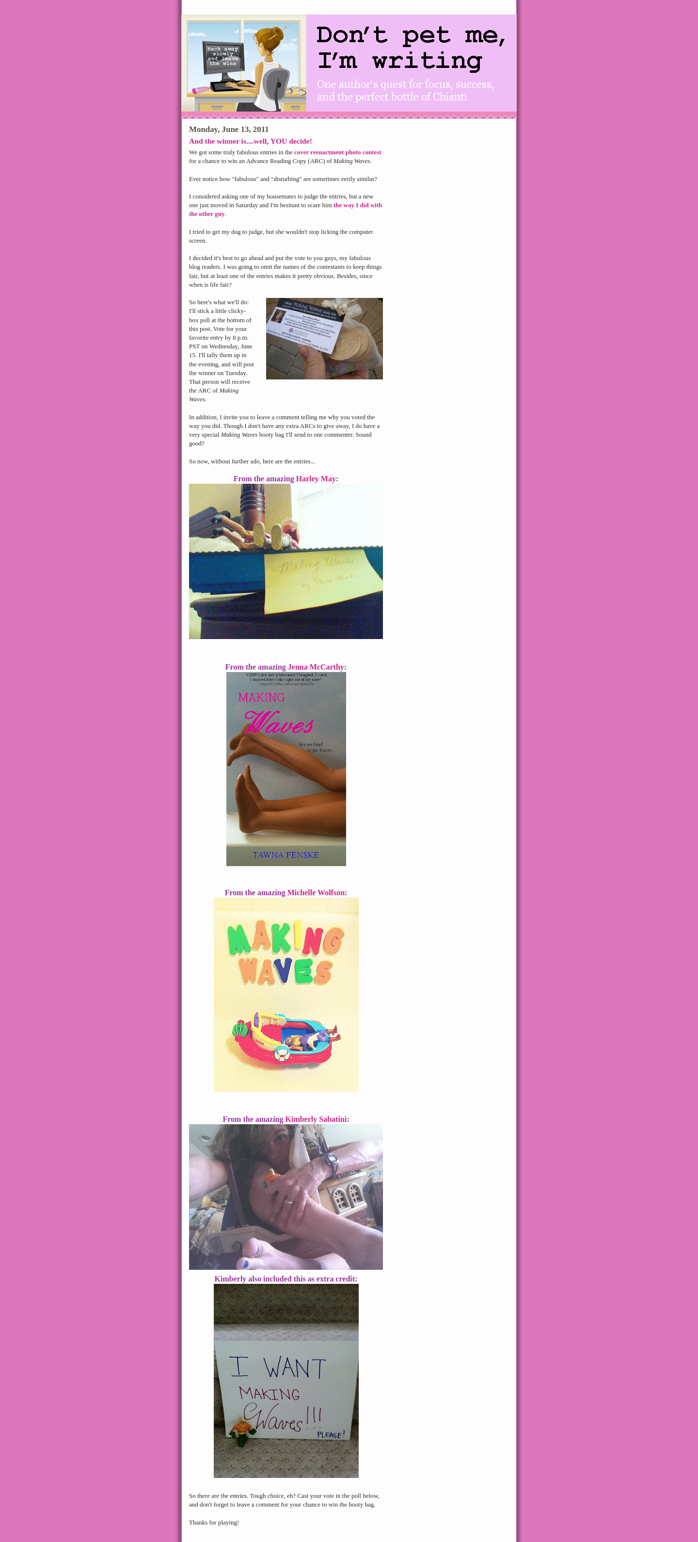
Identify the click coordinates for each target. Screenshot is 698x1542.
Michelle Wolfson (316, 892)
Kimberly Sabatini (316, 1119)
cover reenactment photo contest (337, 152)
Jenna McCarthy (316, 667)
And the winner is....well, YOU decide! (250, 141)
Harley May (316, 479)
